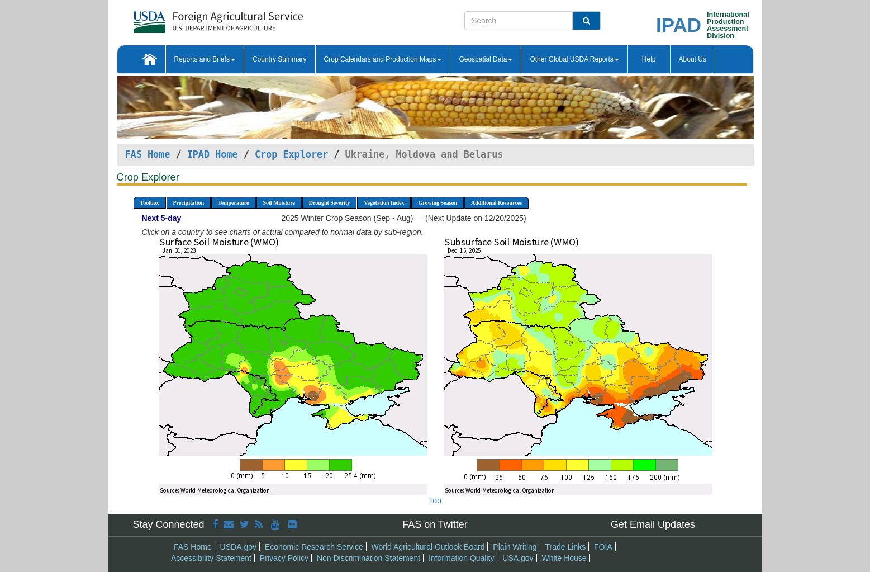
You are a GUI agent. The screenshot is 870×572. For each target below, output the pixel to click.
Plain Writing (514, 546)
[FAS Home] (190, 18)
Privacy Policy (284, 558)
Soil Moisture (279, 203)
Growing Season (437, 203)
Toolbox (149, 203)
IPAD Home (212, 154)
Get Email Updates (653, 524)
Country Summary (280, 59)
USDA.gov (238, 546)
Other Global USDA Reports (574, 59)
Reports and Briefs (204, 59)
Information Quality (462, 558)
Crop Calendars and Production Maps (383, 59)
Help (649, 59)
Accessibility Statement (211, 558)
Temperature (233, 203)
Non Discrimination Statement (368, 558)
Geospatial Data (485, 59)
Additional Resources (496, 203)
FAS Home (147, 154)
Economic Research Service (314, 546)
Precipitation (188, 203)
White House (563, 558)
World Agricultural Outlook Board (428, 546)
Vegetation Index (384, 203)
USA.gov (517, 558)
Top (435, 500)
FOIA (603, 546)
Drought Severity (329, 203)
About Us (692, 59)
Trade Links (565, 546)
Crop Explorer (291, 154)
